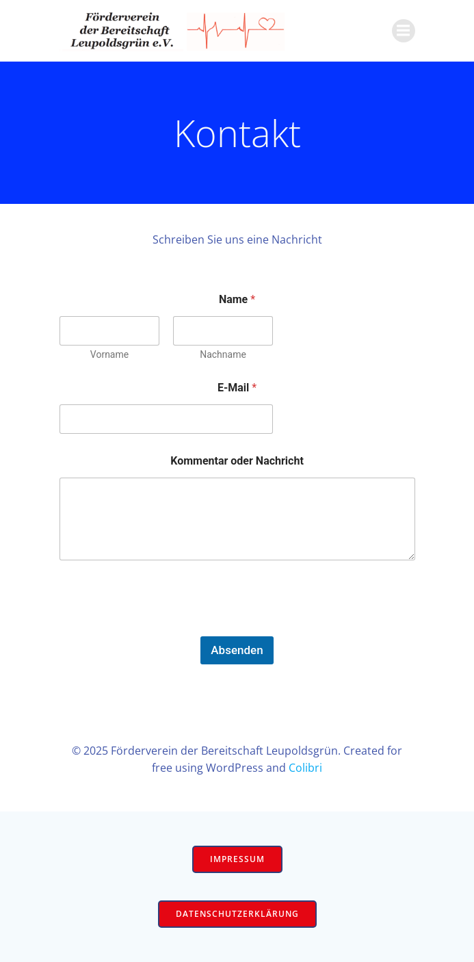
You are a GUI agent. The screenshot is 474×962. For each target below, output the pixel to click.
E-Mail (237, 387)
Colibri (305, 767)
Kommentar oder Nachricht (237, 460)
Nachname (223, 354)
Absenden (237, 650)
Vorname (109, 354)
